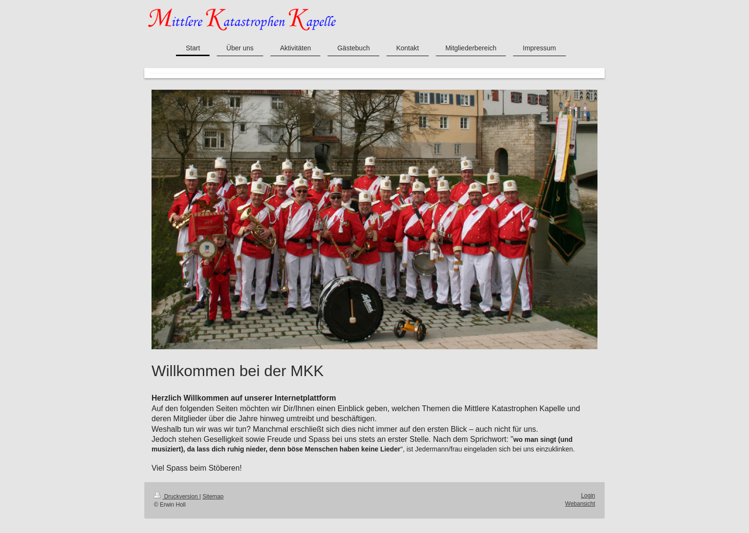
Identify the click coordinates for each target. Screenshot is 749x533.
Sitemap (212, 496)
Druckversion (176, 496)
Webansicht (580, 503)
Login (588, 495)
